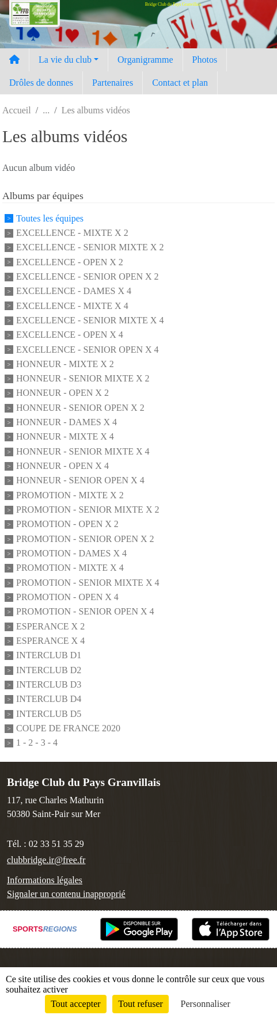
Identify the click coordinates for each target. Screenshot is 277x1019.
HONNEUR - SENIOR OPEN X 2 (80, 408)
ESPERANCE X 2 (50, 626)
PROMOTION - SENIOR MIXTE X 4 (87, 582)
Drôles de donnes (41, 82)
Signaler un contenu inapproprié (66, 894)
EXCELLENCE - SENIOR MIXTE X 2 (90, 248)
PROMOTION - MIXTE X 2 (70, 495)
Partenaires (112, 82)
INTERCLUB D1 (48, 656)
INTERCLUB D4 (48, 699)
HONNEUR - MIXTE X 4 (65, 437)
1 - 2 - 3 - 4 (37, 743)
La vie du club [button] (65, 59)
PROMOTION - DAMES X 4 (71, 553)
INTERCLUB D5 (48, 714)
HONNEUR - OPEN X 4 (62, 466)
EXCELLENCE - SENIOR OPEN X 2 (87, 276)
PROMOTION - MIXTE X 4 (70, 568)
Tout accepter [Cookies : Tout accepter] (75, 1004)
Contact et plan (180, 82)
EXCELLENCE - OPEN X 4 (69, 335)
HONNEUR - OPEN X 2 (62, 393)
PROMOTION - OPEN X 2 (67, 524)
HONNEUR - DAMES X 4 (66, 422)
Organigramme (145, 59)
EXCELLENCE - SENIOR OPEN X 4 (87, 349)
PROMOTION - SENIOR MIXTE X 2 (87, 509)
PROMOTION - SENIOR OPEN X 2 (85, 539)
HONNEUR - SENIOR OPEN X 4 (80, 481)
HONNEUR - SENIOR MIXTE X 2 (83, 378)
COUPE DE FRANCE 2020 (68, 728)
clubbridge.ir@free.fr (46, 860)
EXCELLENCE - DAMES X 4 (73, 291)
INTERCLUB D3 (48, 684)
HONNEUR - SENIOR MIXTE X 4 (83, 451)
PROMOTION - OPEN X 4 (67, 597)
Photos (205, 59)
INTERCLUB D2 (48, 670)
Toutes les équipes (50, 218)
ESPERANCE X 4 (50, 641)
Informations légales (44, 880)
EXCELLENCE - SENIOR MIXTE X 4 (90, 320)
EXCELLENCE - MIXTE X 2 (72, 233)
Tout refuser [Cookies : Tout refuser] (140, 1004)
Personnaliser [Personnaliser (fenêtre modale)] (205, 1004)
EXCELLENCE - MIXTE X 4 (72, 306)
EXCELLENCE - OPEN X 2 (69, 262)
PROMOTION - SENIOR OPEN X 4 (85, 612)
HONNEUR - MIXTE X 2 (65, 364)
